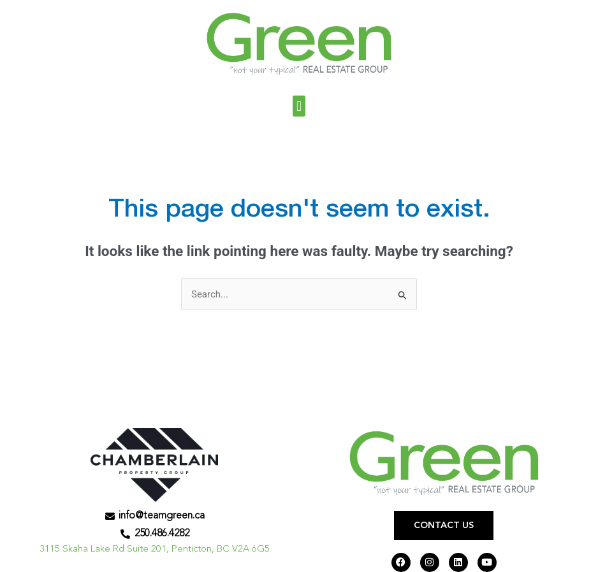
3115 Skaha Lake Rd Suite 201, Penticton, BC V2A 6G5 (155, 549)
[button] (299, 106)
